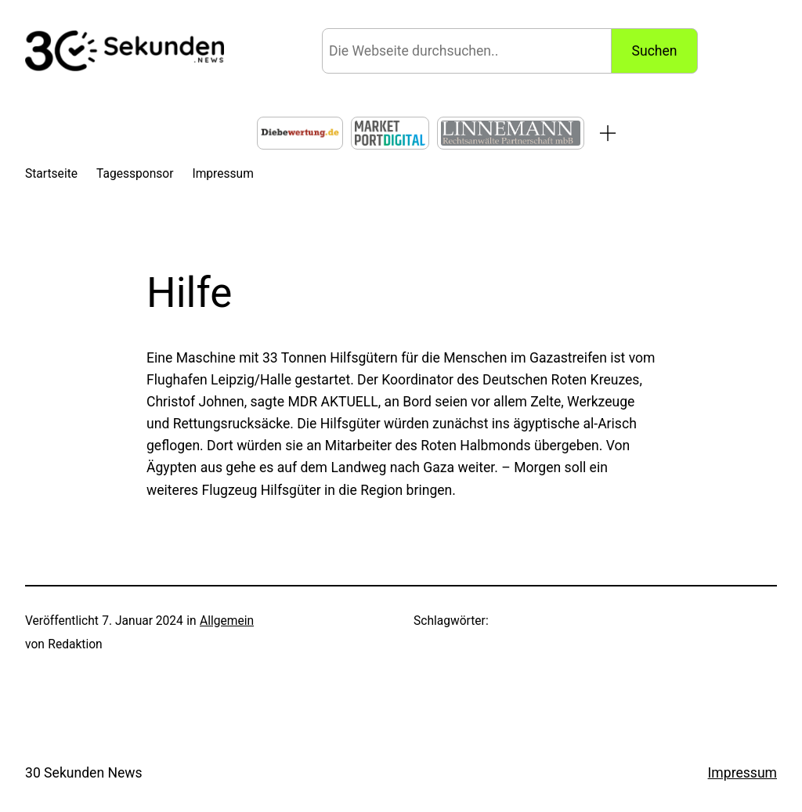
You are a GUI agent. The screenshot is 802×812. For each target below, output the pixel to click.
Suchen (654, 51)
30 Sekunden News (84, 773)
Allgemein (227, 621)
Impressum (742, 773)
